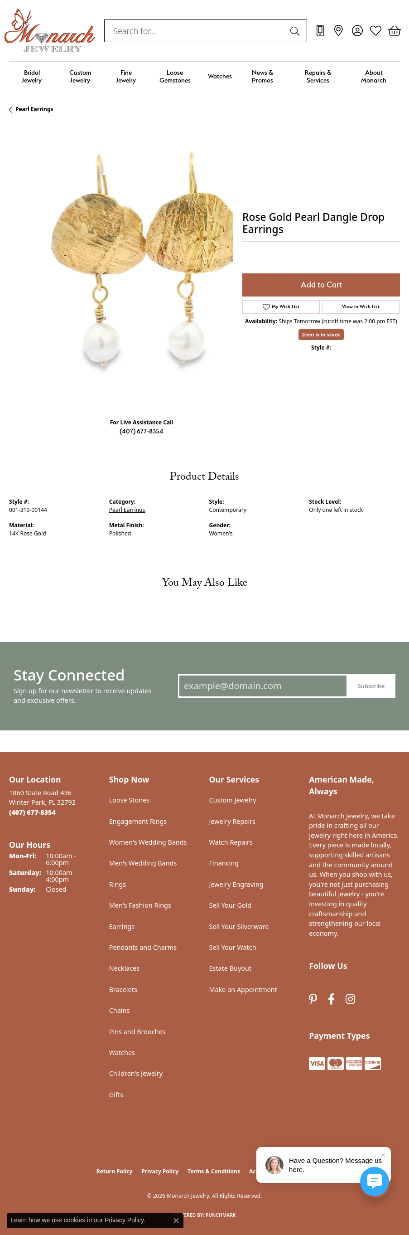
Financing (224, 863)
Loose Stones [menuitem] (129, 800)
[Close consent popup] (176, 1220)
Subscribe (371, 686)
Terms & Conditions (214, 1171)
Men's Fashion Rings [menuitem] (140, 905)
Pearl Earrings (34, 109)
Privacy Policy (159, 1171)
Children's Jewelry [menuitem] (136, 1073)
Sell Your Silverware (239, 926)
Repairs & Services (318, 76)
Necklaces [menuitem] (124, 968)
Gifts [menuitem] (116, 1094)
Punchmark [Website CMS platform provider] (221, 1215)
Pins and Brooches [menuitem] (137, 1031)
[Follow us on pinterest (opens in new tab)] (313, 999)
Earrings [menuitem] (122, 926)
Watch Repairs (231, 842)
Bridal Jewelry (32, 76)
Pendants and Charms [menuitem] (143, 947)
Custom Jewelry (80, 76)
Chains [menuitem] (119, 1010)
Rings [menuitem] (117, 884)
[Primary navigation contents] (204, 76)
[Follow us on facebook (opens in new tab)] (331, 999)
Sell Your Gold (230, 905)
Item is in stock (321, 334)
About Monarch (373, 76)
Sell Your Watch (232, 947)
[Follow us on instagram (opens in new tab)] (350, 999)
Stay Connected (69, 675)
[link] (320, 31)
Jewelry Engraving (236, 884)
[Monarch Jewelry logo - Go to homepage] (50, 30)
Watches (220, 76)
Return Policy (114, 1171)
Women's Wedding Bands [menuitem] (148, 842)
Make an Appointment (243, 989)
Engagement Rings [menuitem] (138, 821)
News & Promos (262, 76)
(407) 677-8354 (142, 431)
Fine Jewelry (126, 76)
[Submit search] (296, 31)
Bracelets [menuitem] (123, 989)
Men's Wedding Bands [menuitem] (143, 863)
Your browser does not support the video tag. (145, 263)
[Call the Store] (32, 812)
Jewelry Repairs (232, 821)
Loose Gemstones (175, 76)
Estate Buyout (230, 968)
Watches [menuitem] (122, 1052)
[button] (357, 31)
